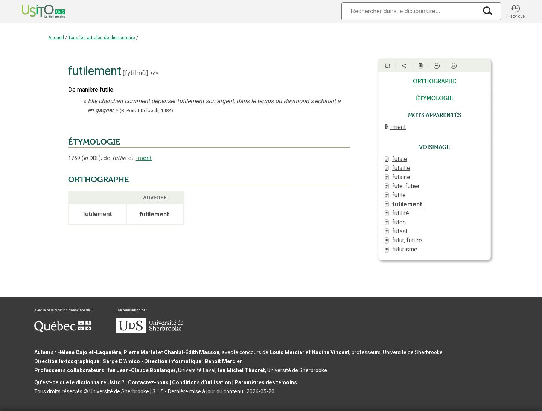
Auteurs (44, 352)
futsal (399, 231)
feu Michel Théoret (241, 370)
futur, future (407, 240)
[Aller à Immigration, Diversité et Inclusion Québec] (62, 330)
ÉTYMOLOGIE (94, 141)
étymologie (434, 97)
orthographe (434, 80)
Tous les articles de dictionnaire (101, 37)
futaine (401, 177)
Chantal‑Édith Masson (191, 352)
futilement (407, 204)
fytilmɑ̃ (135, 72)
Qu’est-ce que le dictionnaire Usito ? (79, 382)
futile (399, 195)
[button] (515, 11)
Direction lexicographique (66, 361)
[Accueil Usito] (35, 11)
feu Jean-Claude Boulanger (142, 370)
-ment (144, 158)
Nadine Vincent (330, 352)
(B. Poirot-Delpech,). (147, 110)
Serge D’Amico (121, 361)
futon (399, 222)
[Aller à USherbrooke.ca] (149, 331)
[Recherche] (409, 11)
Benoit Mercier (223, 361)
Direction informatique (172, 361)
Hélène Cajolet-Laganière (89, 352)
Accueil (56, 37)
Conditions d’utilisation (201, 382)
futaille (401, 168)
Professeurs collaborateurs (69, 370)
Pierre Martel (140, 352)
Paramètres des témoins (265, 382)
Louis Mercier (286, 352)
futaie (399, 159)
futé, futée (405, 186)
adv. (154, 73)
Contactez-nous (148, 382)
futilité (400, 213)
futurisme (404, 249)
